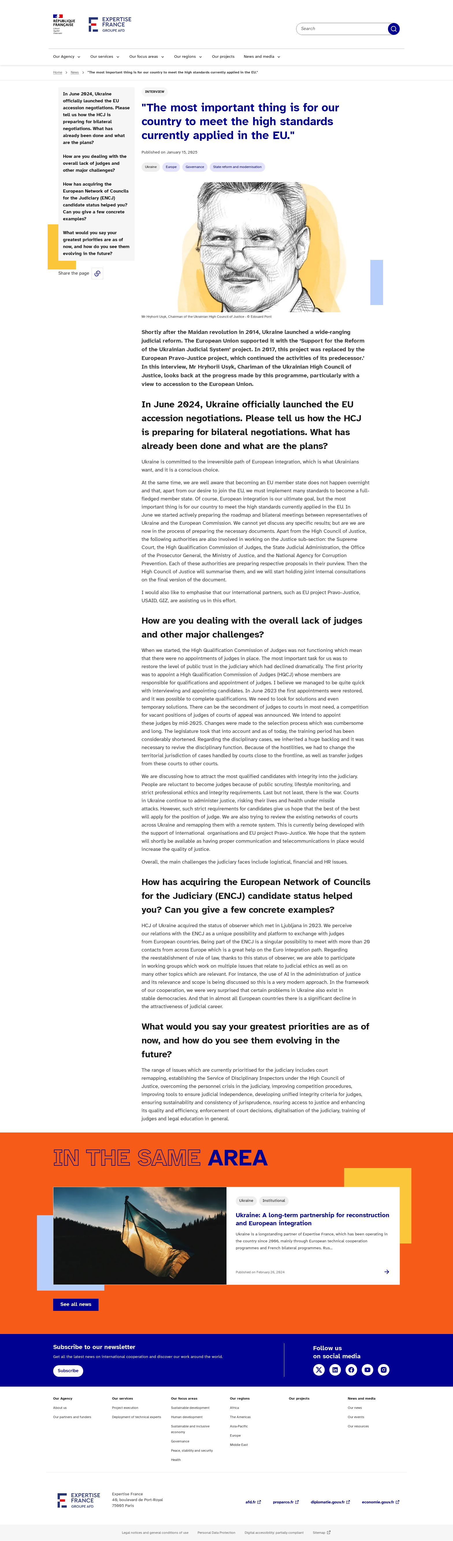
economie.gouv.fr (378, 1502)
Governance (195, 167)
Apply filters (394, 29)
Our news (355, 1408)
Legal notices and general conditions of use (155, 1533)
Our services (101, 57)
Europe (171, 167)
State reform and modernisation (237, 167)
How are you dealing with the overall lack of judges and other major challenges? (95, 163)
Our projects (223, 57)
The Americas (240, 1417)
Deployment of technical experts (136, 1417)
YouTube (367, 1370)
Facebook (351, 1370)
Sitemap (319, 1533)
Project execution (125, 1408)
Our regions (185, 57)
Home (57, 72)
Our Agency (63, 57)
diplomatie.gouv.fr (328, 1502)
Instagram (383, 1370)
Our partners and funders (72, 1417)
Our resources (358, 1426)
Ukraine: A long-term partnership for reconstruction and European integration (312, 1219)
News (75, 72)
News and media (259, 57)
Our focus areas (143, 57)
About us (60, 1408)
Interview (154, 92)
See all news (75, 1304)
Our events (356, 1417)
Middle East (239, 1445)
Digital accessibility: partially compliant (274, 1533)
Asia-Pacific (239, 1426)
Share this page (97, 273)
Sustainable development (190, 1408)
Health (176, 1460)
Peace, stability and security (192, 1451)
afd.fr (251, 1502)
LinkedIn (335, 1370)
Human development (187, 1417)
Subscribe (68, 1370)
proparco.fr (283, 1502)
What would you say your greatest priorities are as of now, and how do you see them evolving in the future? (96, 243)
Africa (234, 1408)
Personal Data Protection (216, 1533)
